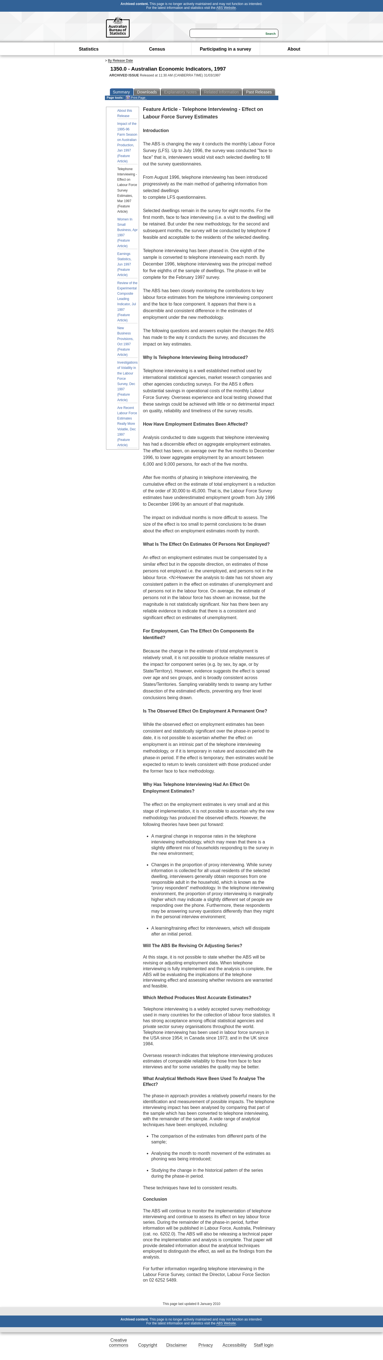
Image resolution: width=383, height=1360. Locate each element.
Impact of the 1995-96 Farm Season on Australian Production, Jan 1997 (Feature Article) (127, 142)
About (294, 49)
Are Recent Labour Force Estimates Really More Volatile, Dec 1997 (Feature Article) (127, 426)
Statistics (89, 49)
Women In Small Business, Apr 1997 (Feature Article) (127, 232)
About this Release (124, 113)
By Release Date (120, 61)
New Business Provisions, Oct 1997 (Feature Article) (125, 341)
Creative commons (118, 1342)
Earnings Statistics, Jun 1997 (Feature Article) (124, 264)
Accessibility (235, 1345)
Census (157, 49)
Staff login (263, 1345)
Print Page (135, 98)
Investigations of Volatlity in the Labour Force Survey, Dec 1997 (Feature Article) (127, 381)
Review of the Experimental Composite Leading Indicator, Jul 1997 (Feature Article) (127, 301)
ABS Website (226, 8)
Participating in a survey (225, 49)
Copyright (147, 1345)
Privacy (205, 1345)
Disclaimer (176, 1345)
